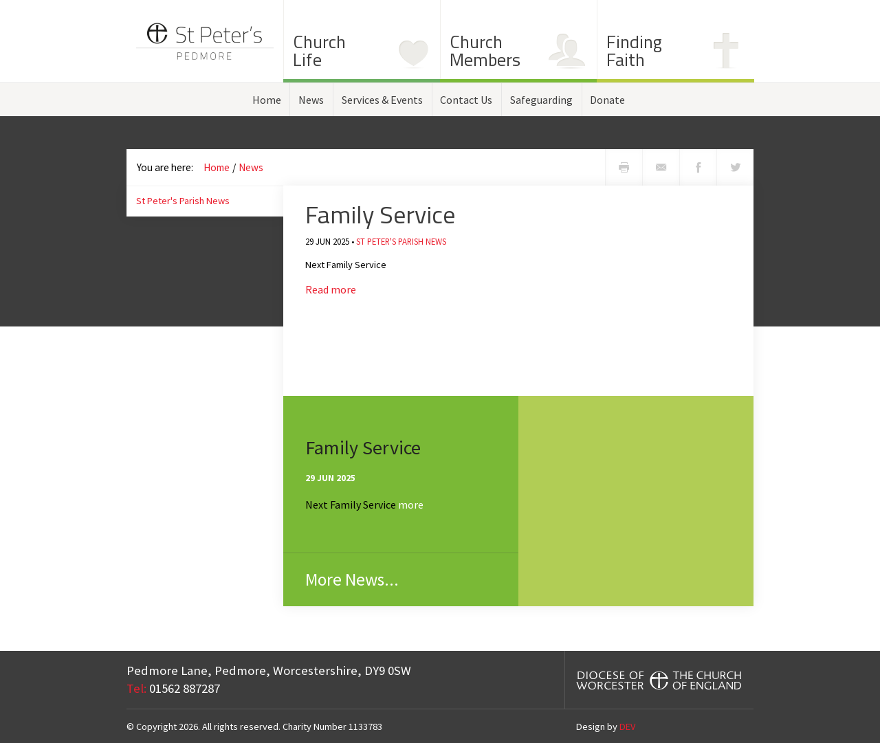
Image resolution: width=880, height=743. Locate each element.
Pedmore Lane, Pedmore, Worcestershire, (268, 670)
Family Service (380, 214)
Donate (607, 100)
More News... (352, 579)
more (411, 504)
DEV (627, 726)
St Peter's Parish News (183, 201)
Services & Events (382, 100)
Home (266, 100)
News (311, 100)
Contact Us (466, 100)
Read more (330, 289)
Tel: (136, 688)
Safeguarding (541, 100)
